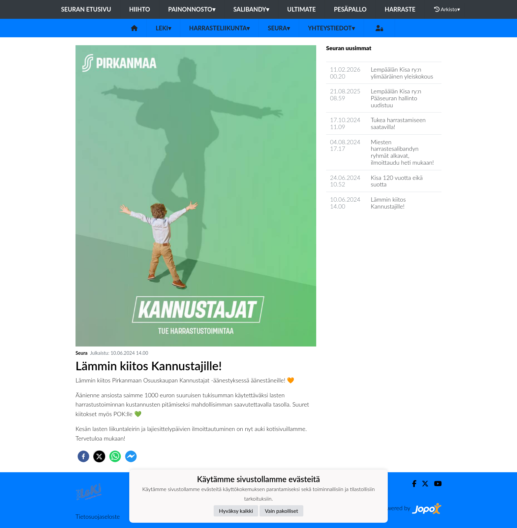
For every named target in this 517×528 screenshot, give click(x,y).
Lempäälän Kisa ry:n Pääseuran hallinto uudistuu (396, 97)
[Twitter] (422, 483)
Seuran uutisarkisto (355, 225)
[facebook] (83, 456)
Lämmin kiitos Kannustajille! (388, 203)
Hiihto (139, 9)
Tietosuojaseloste (98, 516)
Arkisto (447, 9)
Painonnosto (191, 9)
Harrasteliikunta (219, 28)
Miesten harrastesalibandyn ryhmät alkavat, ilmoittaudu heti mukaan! (402, 152)
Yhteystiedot (331, 28)
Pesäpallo (350, 9)
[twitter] (99, 456)
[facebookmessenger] (131, 456)
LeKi (163, 28)
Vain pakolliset (281, 511)
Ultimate (301, 9)
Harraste (400, 9)
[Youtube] (435, 483)
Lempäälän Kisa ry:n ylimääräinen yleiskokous (402, 73)
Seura (279, 28)
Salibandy (251, 9)
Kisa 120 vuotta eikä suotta (397, 181)
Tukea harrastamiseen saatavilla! (398, 123)
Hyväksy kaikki (236, 511)
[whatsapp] (115, 456)
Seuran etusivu (86, 9)
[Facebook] (411, 483)
